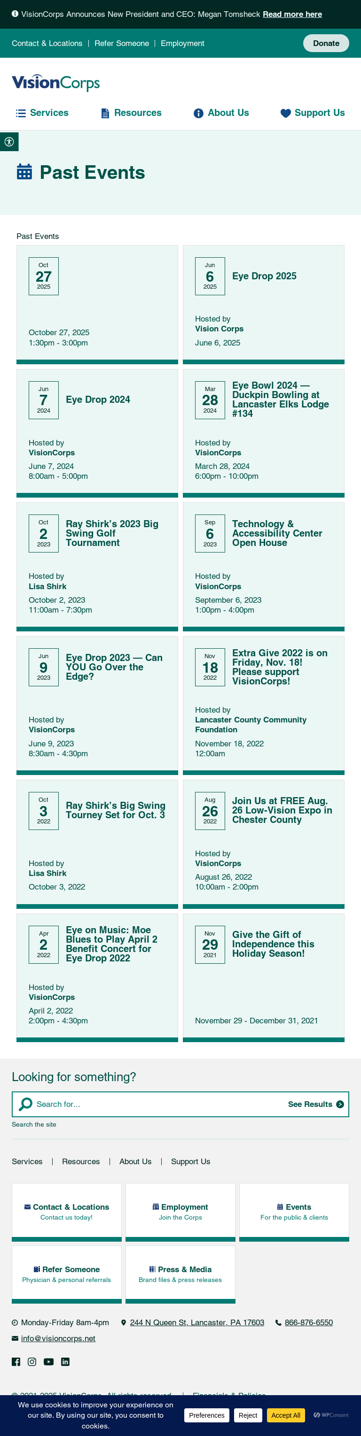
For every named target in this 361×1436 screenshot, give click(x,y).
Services (27, 1162)
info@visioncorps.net (58, 1339)
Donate (326, 43)
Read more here (292, 14)
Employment (182, 43)
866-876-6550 (309, 1323)
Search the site (34, 1125)
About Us (135, 1162)
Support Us (191, 1162)
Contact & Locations (47, 43)
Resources (81, 1162)
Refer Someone (121, 43)
